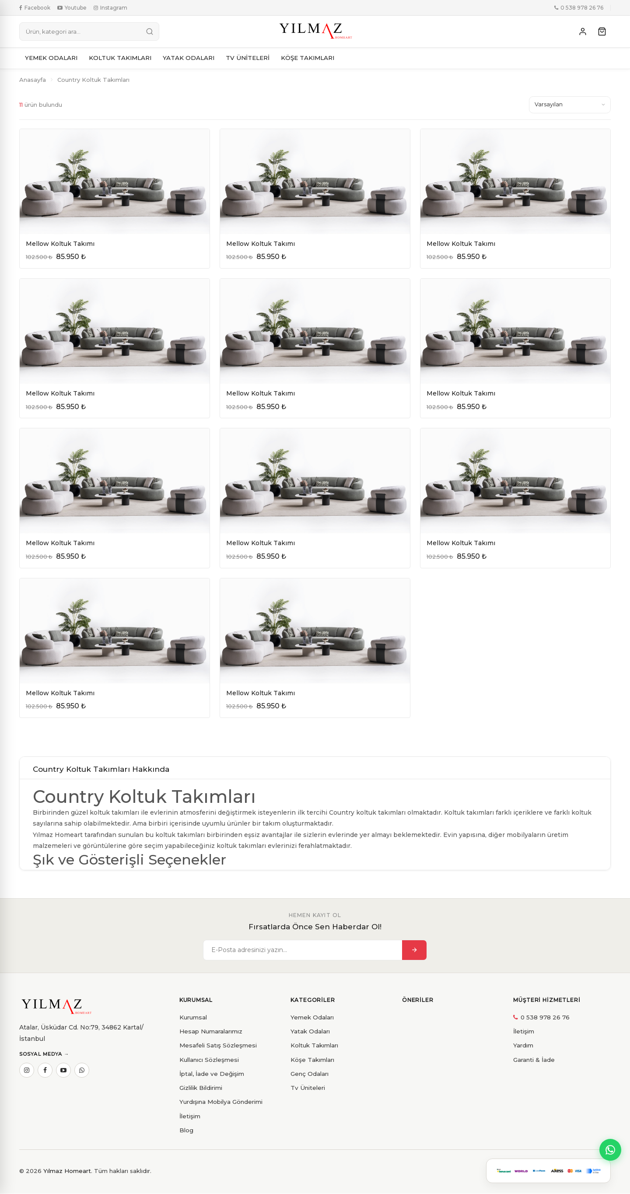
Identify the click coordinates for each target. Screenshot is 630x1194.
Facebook (34, 7)
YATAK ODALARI (188, 57)
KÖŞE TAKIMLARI (307, 57)
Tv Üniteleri (307, 1088)
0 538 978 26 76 (578, 7)
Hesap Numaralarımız (210, 1031)
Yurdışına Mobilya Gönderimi (220, 1102)
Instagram (110, 7)
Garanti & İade (534, 1059)
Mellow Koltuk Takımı (60, 244)
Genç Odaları (309, 1074)
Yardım (523, 1045)
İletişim (189, 1116)
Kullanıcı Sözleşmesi (209, 1059)
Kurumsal (193, 1017)
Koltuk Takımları (314, 1045)
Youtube (72, 7)
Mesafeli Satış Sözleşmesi (218, 1045)
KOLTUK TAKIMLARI (120, 57)
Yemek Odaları (312, 1017)
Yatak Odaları (310, 1031)
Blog (186, 1130)
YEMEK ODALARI (51, 57)
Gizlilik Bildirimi (200, 1088)
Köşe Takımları (312, 1059)
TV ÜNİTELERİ (248, 57)
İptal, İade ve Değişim (211, 1074)
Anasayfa (32, 79)
